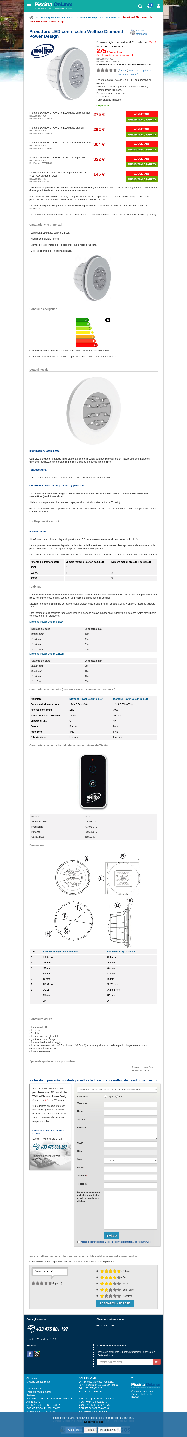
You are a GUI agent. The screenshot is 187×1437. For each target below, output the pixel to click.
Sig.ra (110, 1097)
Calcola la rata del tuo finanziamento (115, 55)
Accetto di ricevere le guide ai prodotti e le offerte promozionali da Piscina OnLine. (116, 1242)
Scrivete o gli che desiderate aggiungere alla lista (88, 1196)
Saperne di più (93, 1421)
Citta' (79, 1151)
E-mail (80, 1167)
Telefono (82, 1175)
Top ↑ (134, 1378)
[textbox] (130, 1144)
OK (156, 1362)
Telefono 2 (82, 1184)
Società (81, 1119)
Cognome (82, 1103)
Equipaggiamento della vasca (56, 17)
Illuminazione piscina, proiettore (98, 17)
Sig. (121, 1097)
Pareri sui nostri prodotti (38, 1392)
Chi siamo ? (32, 1378)
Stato (79, 1159)
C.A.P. (80, 1143)
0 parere (123, 70)
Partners (30, 1395)
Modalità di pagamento (38, 1381)
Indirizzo (81, 1127)
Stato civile (82, 1096)
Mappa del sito (33, 1388)
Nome (80, 1111)
